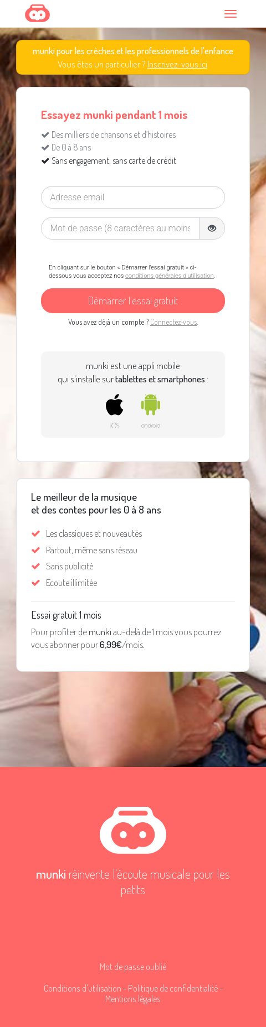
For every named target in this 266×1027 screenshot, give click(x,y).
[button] (212, 229)
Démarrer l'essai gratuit (133, 300)
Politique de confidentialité (173, 988)
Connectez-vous (173, 321)
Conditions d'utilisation (82, 988)
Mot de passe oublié (133, 966)
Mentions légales (133, 998)
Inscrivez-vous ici (177, 64)
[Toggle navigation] (232, 13)
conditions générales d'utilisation (169, 275)
